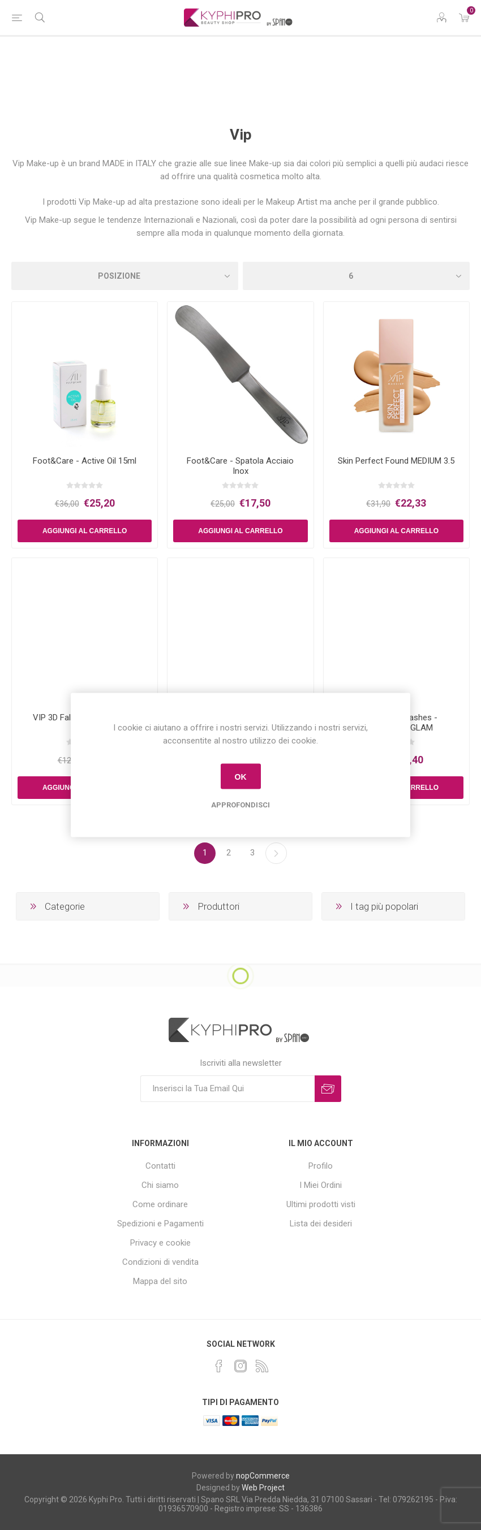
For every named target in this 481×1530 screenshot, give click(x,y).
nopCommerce (263, 1475)
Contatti (160, 1166)
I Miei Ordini (320, 1185)
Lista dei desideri (321, 1223)
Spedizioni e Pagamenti (160, 1223)
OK (241, 776)
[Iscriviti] (227, 1088)
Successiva (276, 853)
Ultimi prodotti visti (320, 1204)
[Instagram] (240, 1366)
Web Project (263, 1487)
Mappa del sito (160, 1281)
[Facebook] (219, 1366)
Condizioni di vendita (160, 1262)
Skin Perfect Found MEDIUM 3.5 (396, 461)
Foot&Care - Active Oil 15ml (84, 461)
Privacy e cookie (160, 1243)
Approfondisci (240, 805)
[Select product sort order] (124, 276)
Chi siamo (160, 1185)
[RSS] (262, 1366)
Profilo (320, 1166)
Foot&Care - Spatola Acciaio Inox (240, 466)
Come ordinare (160, 1204)
